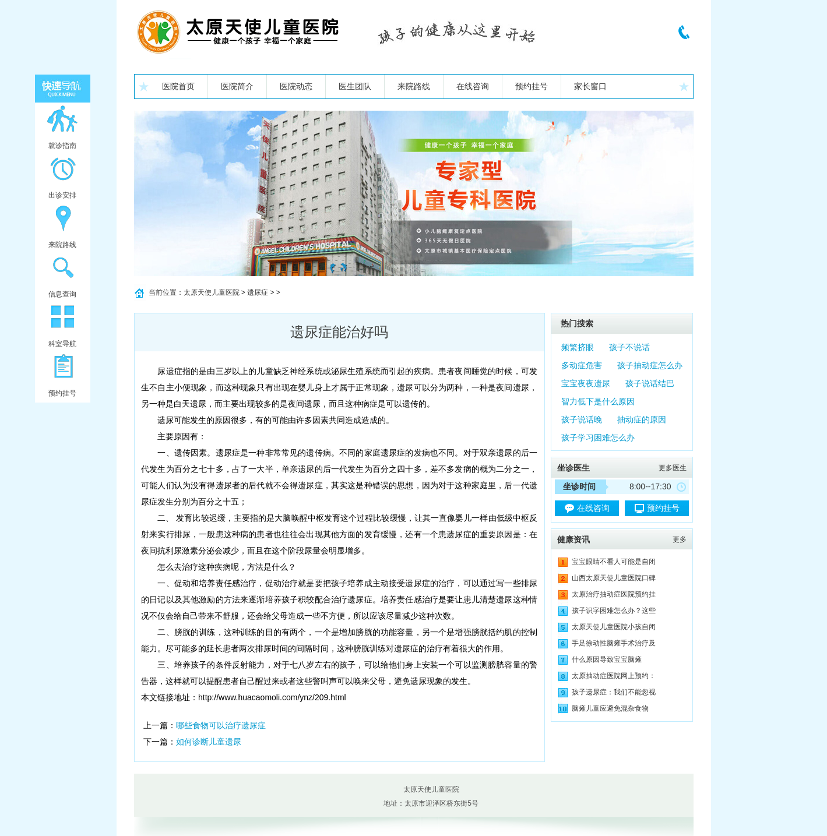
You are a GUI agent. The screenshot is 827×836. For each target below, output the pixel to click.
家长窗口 (590, 86)
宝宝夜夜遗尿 (585, 383)
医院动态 (296, 86)
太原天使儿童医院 (212, 292)
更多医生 (673, 468)
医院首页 (178, 86)
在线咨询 (472, 86)
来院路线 (413, 86)
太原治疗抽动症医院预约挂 (614, 594)
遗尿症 (257, 292)
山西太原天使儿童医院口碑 (614, 578)
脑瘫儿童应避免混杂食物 (610, 708)
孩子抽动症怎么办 (649, 365)
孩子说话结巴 (649, 383)
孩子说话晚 (581, 419)
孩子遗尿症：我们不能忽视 (614, 692)
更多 (680, 539)
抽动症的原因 (641, 419)
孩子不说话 (629, 347)
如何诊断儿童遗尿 (208, 741)
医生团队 (355, 86)
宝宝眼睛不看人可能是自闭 (614, 562)
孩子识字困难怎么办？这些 (614, 610)
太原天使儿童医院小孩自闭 (614, 627)
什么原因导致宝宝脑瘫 (607, 659)
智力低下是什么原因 (598, 401)
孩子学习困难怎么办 (598, 437)
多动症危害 (581, 365)
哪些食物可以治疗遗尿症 (221, 725)
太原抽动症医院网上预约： (614, 676)
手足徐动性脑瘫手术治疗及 (614, 643)
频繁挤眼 (577, 347)
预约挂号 (531, 86)
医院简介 (237, 86)
